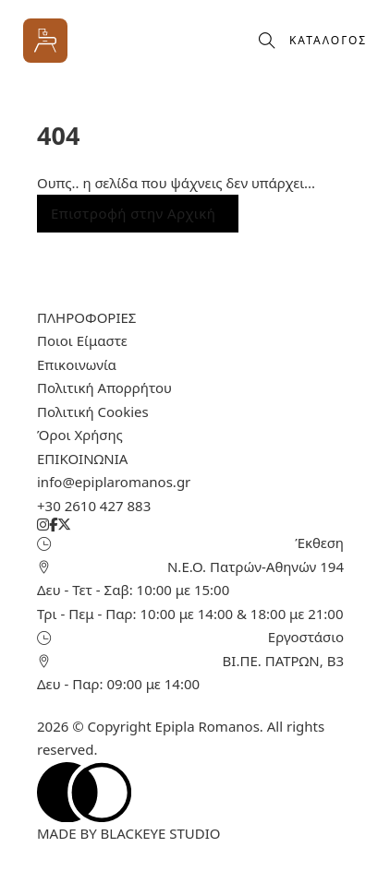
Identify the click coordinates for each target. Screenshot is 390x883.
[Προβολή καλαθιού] (236, 40)
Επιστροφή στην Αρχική (133, 213)
